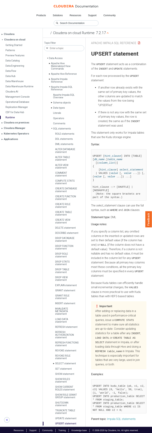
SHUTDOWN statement (61, 404)
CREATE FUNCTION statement (65, 197)
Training (62, 429)
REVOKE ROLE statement (63, 357)
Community (110, 15)
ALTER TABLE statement (62, 158)
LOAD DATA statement (61, 320)
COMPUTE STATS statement (65, 182)
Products (41, 15)
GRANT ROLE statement (62, 297)
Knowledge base (79, 429)
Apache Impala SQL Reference (61, 88)
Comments (59, 123)
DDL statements (64, 139)
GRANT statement (65, 290)
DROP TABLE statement (62, 270)
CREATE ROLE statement (63, 205)
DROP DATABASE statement (65, 239)
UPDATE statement (65, 418)
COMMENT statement (61, 174)
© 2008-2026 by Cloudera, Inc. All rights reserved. (115, 429)
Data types (59, 107)
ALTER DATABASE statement (65, 150)
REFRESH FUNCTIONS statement (67, 344)
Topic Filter (50, 43)
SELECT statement (65, 363)
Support (92, 15)
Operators (58, 118)
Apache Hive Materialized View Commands (61, 66)
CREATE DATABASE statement (66, 189)
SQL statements (62, 128)
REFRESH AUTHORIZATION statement (64, 335)
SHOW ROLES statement (62, 380)
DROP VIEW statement (61, 278)
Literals (57, 113)
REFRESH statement (66, 327)
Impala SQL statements (121, 418)
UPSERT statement (65, 423)
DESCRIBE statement (66, 233)
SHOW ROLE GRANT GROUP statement (66, 396)
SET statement (63, 368)
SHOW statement (64, 374)
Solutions (58, 15)
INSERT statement (65, 303)
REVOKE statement (65, 350)
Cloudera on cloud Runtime (74, 33)
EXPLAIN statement (66, 285)
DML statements (64, 144)
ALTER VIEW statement (61, 166)
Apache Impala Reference (59, 80)
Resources (75, 15)
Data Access (56, 58)
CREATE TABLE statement (63, 213)
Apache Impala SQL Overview (64, 96)
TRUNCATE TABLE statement (65, 411)
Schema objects (62, 102)
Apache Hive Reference (64, 73)
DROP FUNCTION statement (64, 247)
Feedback (148, 219)
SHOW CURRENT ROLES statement (65, 388)
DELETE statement (65, 227)
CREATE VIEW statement (62, 221)
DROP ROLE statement (61, 255)
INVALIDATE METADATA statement (61, 311)
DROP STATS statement (62, 263)
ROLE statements (64, 133)
